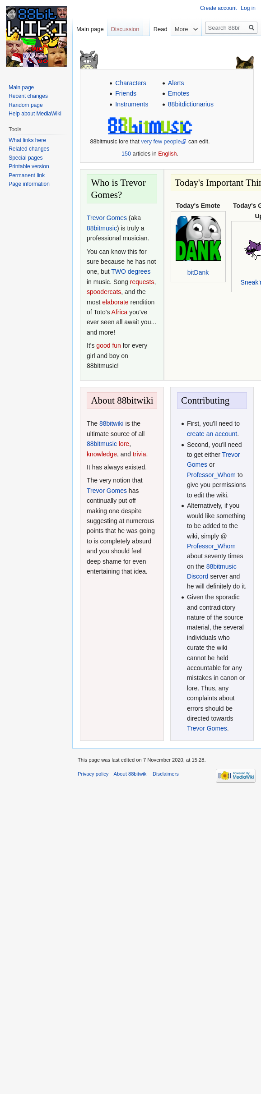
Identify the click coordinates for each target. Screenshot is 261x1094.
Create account (218, 8)
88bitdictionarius (191, 104)
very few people (161, 141)
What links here (27, 140)
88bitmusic (102, 228)
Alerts (176, 83)
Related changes (29, 149)
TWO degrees (130, 271)
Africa (120, 312)
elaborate (115, 302)
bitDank (198, 272)
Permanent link (27, 175)
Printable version (29, 166)
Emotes (178, 93)
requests (142, 281)
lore (124, 443)
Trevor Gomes (107, 217)
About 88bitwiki (131, 774)
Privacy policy (93, 774)
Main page (90, 29)
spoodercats (104, 291)
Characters (130, 83)
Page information (29, 184)
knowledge (102, 454)
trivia (139, 454)
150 (126, 154)
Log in (248, 8)
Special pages (25, 158)
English (167, 154)
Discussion (125, 29)
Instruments (131, 104)
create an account (212, 433)
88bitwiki (111, 423)
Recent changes (28, 96)
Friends (125, 93)
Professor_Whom (211, 474)
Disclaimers (166, 774)
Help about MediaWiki (35, 113)
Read (155, 29)
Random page (25, 105)
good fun (108, 345)
